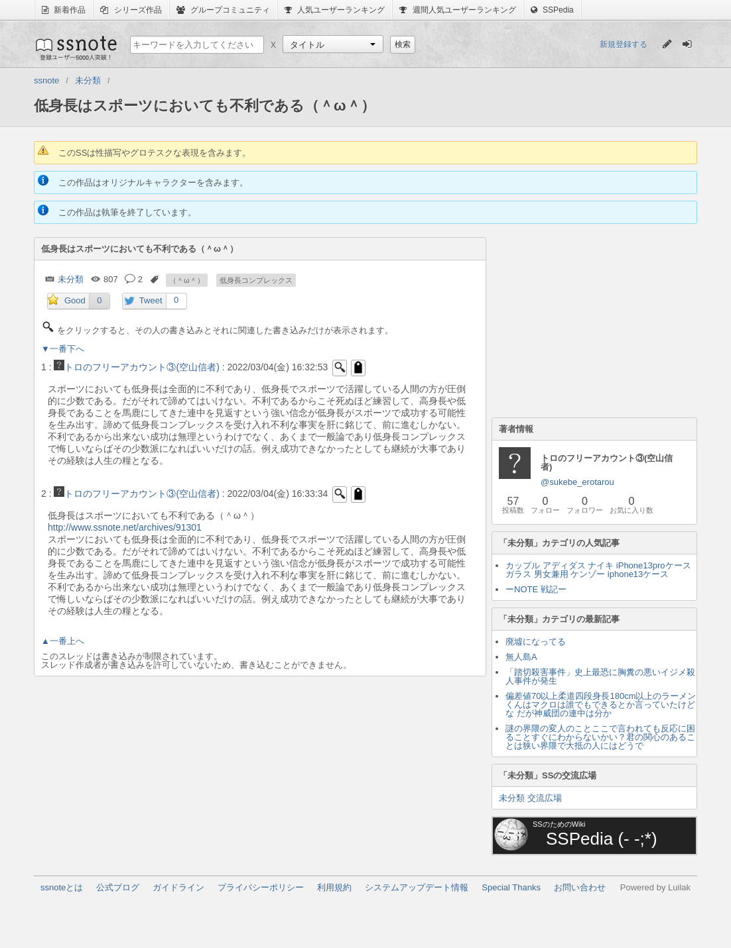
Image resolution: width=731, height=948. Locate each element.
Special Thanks (511, 887)
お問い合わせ (580, 887)
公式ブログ (117, 887)
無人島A (521, 657)
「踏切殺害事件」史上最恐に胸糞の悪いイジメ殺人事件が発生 (600, 676)
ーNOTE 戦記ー (535, 589)
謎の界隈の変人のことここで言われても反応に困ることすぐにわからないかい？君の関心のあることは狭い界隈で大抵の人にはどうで (600, 737)
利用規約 (334, 887)
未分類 (71, 279)
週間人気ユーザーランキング (457, 10)
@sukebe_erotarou (577, 482)
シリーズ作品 (130, 10)
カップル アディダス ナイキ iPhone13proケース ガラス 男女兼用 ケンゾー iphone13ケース (598, 569)
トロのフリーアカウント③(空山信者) (136, 367)
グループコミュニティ (223, 10)
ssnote (75, 47)
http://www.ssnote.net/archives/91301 (125, 527)
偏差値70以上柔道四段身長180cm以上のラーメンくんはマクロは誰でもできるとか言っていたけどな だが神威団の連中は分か (600, 704)
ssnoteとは (61, 887)
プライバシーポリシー (261, 887)
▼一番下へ (62, 349)
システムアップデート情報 (416, 887)
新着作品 (64, 10)
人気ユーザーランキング (335, 10)
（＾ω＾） (186, 280)
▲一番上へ (62, 641)
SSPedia (552, 10)
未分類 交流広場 (530, 798)
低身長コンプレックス (256, 280)
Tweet (151, 300)
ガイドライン (178, 887)
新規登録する (623, 44)
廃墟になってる (535, 642)
